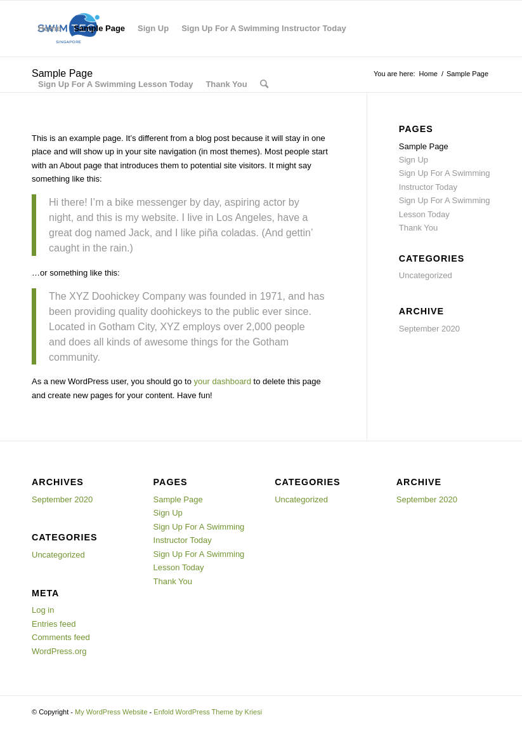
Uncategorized (425, 275)
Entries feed (53, 624)
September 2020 (429, 328)
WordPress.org (59, 651)
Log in (43, 610)
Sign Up (153, 28)
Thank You (226, 84)
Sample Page (99, 28)
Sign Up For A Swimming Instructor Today (263, 28)
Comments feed (61, 637)
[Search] (264, 84)
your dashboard (222, 381)
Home (49, 28)
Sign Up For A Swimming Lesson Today (115, 84)
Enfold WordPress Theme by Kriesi (207, 712)
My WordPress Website (111, 712)
